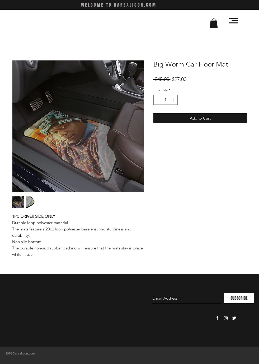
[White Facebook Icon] (217, 318)
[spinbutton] (165, 100)
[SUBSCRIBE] (239, 298)
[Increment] (173, 100)
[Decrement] (157, 100)
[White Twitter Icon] (234, 318)
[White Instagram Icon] (225, 318)
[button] (214, 23)
